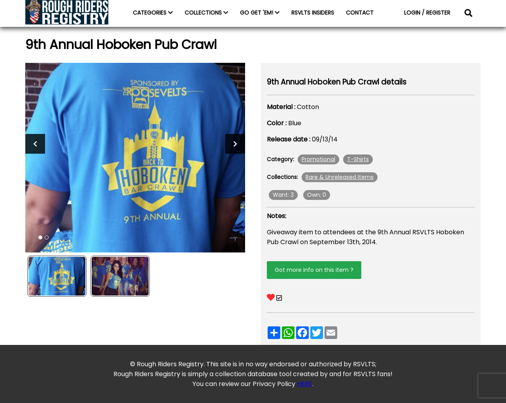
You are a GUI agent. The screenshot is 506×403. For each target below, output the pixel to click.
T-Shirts (358, 159)
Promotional (318, 159)
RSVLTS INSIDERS (312, 13)
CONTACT (360, 13)
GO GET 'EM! (259, 13)
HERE (304, 383)
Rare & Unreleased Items (340, 177)
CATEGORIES (153, 13)
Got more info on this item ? (314, 270)
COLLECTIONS (206, 13)
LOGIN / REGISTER (427, 13)
